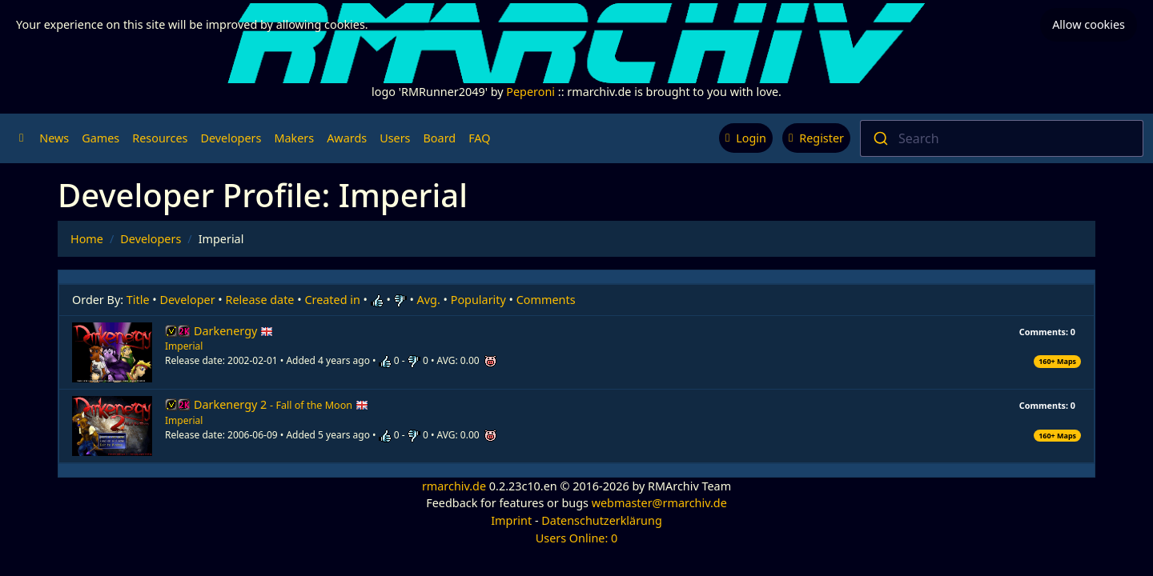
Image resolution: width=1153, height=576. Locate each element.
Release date (260, 299)
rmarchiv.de (454, 486)
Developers (230, 138)
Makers (294, 138)
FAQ (479, 138)
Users (395, 138)
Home (86, 238)
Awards (347, 138)
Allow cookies (1088, 24)
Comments (546, 299)
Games (100, 138)
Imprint (511, 520)
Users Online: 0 (577, 538)
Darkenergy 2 (281, 404)
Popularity (478, 299)
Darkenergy (233, 330)
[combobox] (1001, 138)
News (54, 138)
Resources (159, 138)
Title (138, 299)
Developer (187, 299)
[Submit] (879, 138)
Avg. (428, 299)
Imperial (184, 346)
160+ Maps (1057, 361)
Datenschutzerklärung (601, 520)
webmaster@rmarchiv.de (659, 502)
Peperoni (530, 91)
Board (440, 138)
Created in (332, 299)
